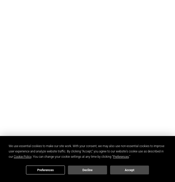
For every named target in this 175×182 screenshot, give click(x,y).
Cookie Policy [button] (23, 156)
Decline (87, 170)
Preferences (45, 170)
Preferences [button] (121, 156)
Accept (129, 170)
